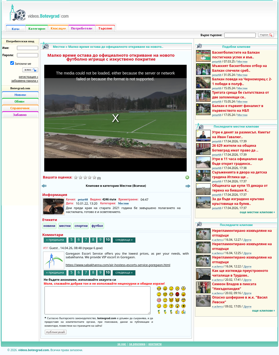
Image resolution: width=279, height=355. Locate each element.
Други (247, 239)
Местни (59, 46)
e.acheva (217, 239)
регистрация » (28, 77)
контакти (155, 344)
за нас (121, 344)
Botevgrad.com (20, 88)
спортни (81, 226)
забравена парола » (24, 81)
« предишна (55, 239)
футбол (97, 226)
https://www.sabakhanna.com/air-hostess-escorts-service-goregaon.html (118, 265)
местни (65, 226)
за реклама (137, 344)
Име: (5, 48)
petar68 (83, 199)
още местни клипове (256, 212)
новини (49, 226)
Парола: (8, 55)
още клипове (262, 310)
